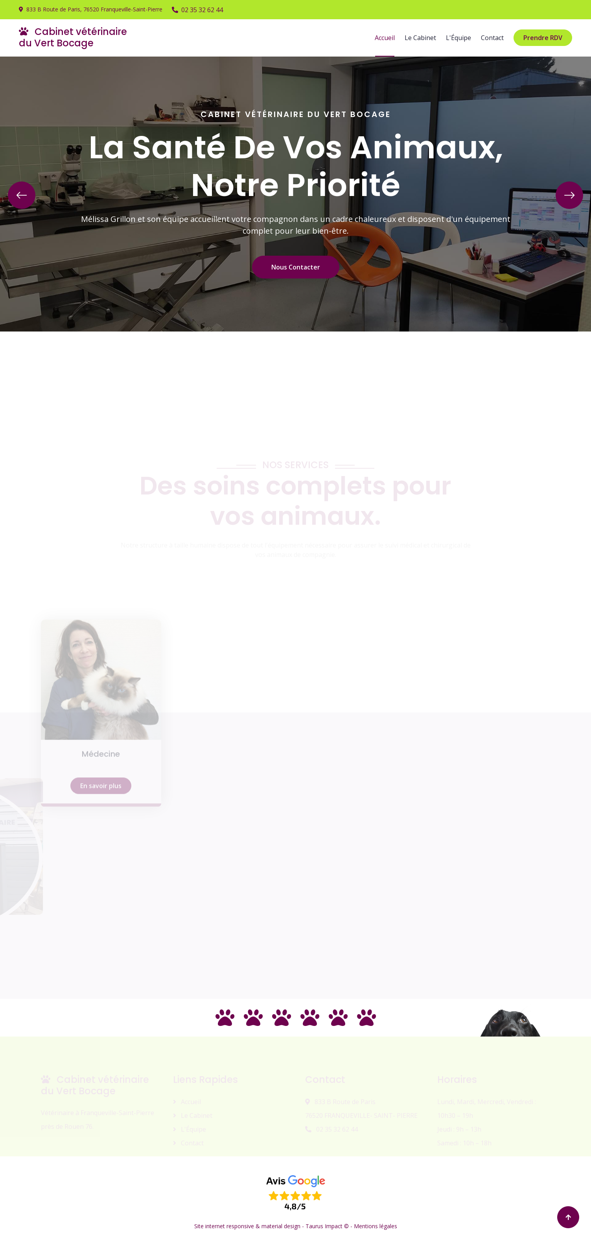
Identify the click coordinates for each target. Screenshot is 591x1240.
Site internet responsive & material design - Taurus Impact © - (274, 1226)
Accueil (385, 37)
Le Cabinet (420, 37)
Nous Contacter (295, 267)
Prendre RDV (542, 37)
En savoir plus (101, 837)
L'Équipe (458, 37)
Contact (492, 37)
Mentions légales (375, 1226)
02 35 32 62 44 (197, 9)
